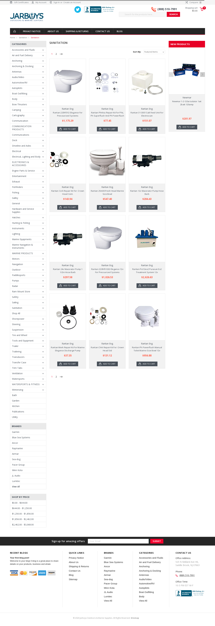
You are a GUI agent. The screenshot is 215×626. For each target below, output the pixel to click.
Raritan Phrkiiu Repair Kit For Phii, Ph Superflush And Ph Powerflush (107, 114)
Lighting (16, 233)
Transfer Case (19, 362)
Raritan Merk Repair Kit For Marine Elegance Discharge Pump (68, 349)
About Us (53, 31)
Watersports (18, 378)
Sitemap (73, 579)
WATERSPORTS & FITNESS (26, 384)
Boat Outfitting (19, 93)
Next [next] (202, 86)
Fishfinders (17, 187)
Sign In (57, 2)
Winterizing (17, 389)
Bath (14, 395)
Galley (15, 197)
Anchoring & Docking (22, 66)
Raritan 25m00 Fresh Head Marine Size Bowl (107, 192)
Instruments (18, 228)
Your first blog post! (19, 558)
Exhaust (16, 181)
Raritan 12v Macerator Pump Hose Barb (147, 192)
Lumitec (16, 481)
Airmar (15, 453)
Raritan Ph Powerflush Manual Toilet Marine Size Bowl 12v (147, 349)
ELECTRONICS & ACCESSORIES (20, 164)
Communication (20, 120)
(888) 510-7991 (167, 9)
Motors (16, 258)
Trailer (15, 346)
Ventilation (17, 373)
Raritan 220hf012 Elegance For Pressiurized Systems (67, 114)
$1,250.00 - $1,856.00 (23, 513)
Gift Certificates (21, 2)
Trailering (16, 351)
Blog (119, 31)
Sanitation (23, 37)
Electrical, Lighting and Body (26, 156)
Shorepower (18, 318)
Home (12, 37)
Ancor (15, 442)
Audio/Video (18, 77)
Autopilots (17, 88)
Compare (193, 2)
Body (14, 98)
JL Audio (16, 475)
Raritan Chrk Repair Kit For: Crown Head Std (107, 349)
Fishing (15, 192)
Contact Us (102, 31)
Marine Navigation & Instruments (22, 246)
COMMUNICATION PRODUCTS (21, 128)
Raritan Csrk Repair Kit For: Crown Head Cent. (67, 192)
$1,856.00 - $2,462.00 (23, 519)
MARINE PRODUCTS (22, 253)
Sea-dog (16, 459)
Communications (20, 134)
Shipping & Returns (77, 31)
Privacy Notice (32, 31)
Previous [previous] (171, 86)
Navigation (17, 264)
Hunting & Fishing (21, 222)
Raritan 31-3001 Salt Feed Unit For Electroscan (147, 114)
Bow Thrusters (19, 104)
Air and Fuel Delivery (22, 55)
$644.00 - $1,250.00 (22, 508)
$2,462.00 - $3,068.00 (23, 524)
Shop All (16, 313)
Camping (16, 109)
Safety (15, 296)
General (16, 203)
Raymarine (17, 448)
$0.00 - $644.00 (19, 502)
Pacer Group (18, 464)
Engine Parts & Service (23, 170)
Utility (15, 417)
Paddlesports (18, 275)
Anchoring (17, 60)
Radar (15, 286)
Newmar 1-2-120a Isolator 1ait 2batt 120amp (186, 103)
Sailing (15, 302)
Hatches (16, 217)
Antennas (17, 71)
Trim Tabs (17, 367)
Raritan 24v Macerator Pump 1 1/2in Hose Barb (68, 271)
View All (16, 486)
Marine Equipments (22, 239)
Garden (15, 400)
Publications (18, 411)
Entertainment (19, 176)
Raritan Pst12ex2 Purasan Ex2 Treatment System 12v (147, 271)
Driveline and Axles (21, 145)
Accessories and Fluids (23, 49)
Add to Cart (69, 129)
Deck (14, 140)
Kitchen (16, 406)
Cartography (18, 115)
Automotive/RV (19, 82)
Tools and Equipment (23, 340)
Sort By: (137, 51)
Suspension (18, 329)
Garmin (15, 431)
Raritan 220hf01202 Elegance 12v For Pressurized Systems (107, 271)
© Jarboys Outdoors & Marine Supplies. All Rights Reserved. (106, 618)
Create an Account (72, 2)
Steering (16, 324)
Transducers (18, 356)
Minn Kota (17, 470)
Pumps (15, 280)
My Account (41, 2)
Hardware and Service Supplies (23, 210)
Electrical (16, 151)
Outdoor (16, 269)
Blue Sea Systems (21, 437)
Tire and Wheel (19, 335)
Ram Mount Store (21, 291)
